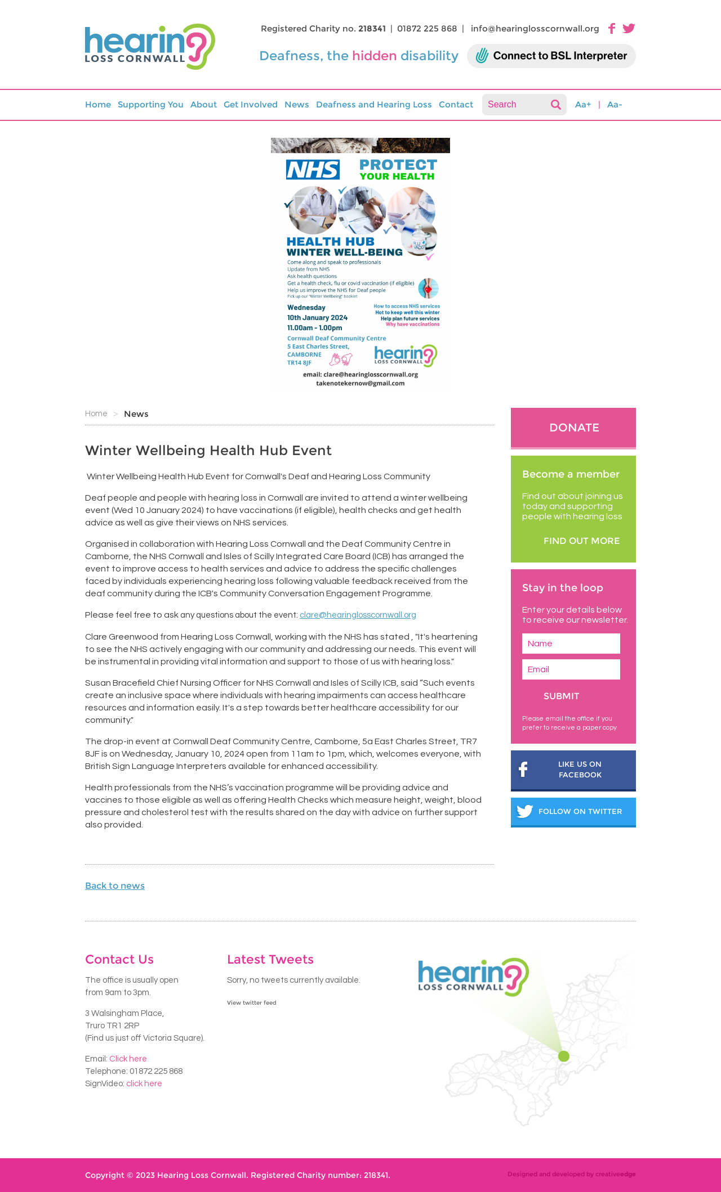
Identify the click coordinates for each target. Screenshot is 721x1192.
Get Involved (251, 104)
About (203, 104)
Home (98, 104)
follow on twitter (580, 811)
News (296, 104)
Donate (574, 427)
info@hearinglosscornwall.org (535, 28)
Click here (128, 1059)
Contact (456, 104)
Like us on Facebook (580, 769)
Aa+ (583, 104)
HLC (153, 47)
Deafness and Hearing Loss (374, 104)
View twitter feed (252, 1002)
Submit (562, 696)
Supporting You (151, 104)
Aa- (614, 104)
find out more (582, 541)
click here (144, 1083)
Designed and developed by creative (572, 1174)
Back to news (115, 885)
